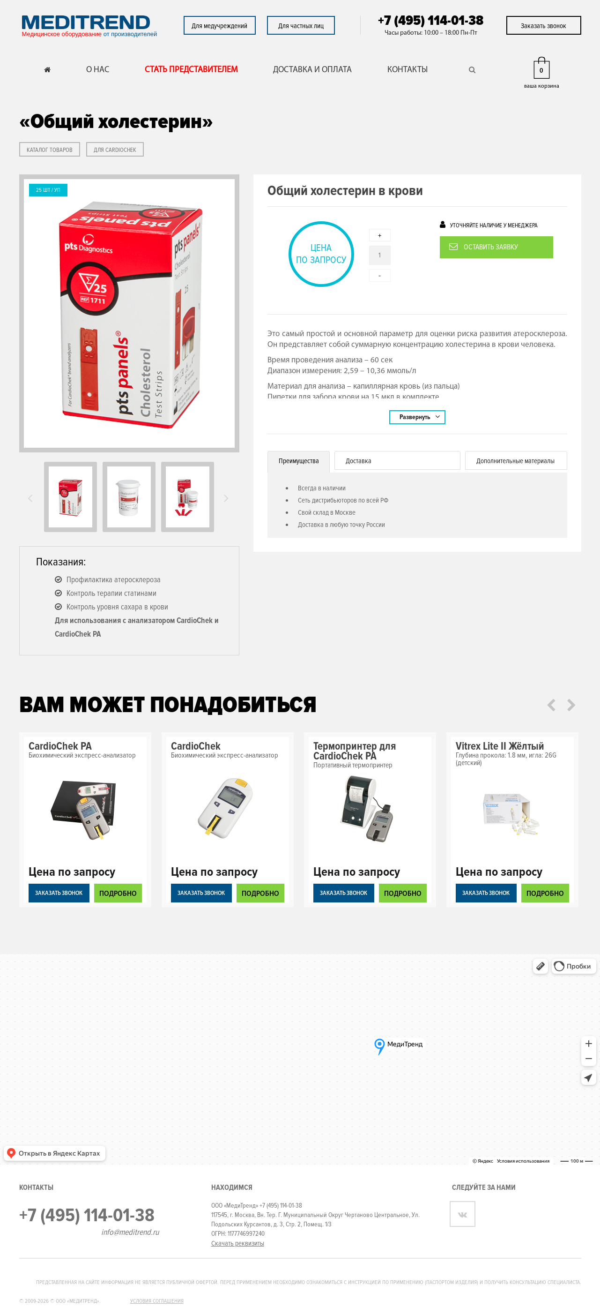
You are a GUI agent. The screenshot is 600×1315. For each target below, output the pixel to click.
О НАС (97, 70)
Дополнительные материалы (515, 461)
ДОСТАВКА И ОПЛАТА (312, 70)
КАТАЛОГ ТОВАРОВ (50, 150)
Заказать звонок (543, 26)
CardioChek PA (60, 746)
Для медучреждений (219, 26)
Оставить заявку (483, 247)
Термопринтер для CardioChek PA (354, 751)
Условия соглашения (157, 1301)
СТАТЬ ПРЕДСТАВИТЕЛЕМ (191, 70)
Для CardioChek (115, 150)
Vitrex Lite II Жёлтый (500, 746)
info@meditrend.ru (130, 1232)
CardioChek (196, 746)
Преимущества (299, 461)
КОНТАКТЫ (407, 70)
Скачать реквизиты (237, 1243)
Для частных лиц (301, 26)
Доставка (358, 461)
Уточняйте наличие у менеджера (489, 224)
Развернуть (420, 417)
